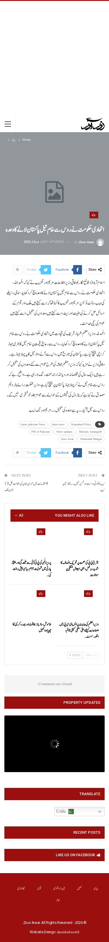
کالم (58, 900)
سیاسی (94, 215)
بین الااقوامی (59, 888)
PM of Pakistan (40, 432)
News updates (64, 432)
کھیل (79, 888)
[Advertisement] (54, 58)
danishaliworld (68, 932)
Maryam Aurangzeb (90, 432)
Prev (91, 655)
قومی (39, 888)
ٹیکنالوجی (21, 888)
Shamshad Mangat (91, 439)
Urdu (65, 811)
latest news (58, 424)
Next (75, 655)
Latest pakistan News (32, 424)
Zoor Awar (67, 439)
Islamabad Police (81, 424)
